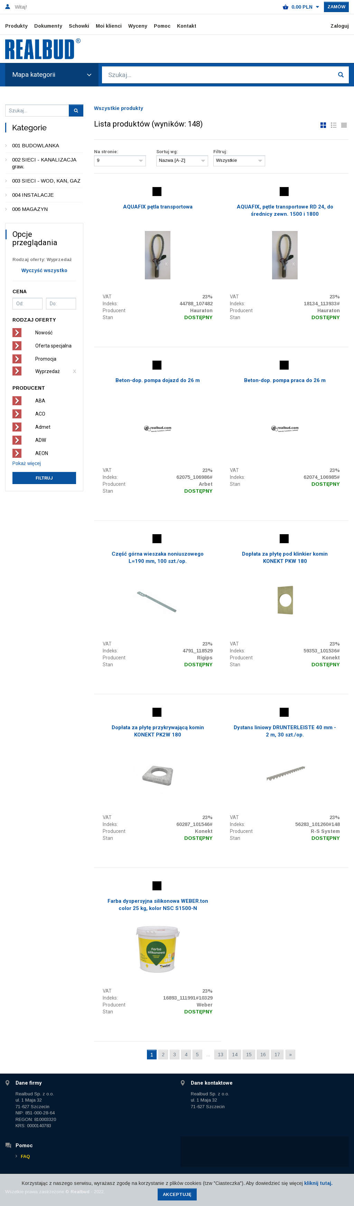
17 (277, 1054)
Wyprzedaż (47, 371)
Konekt (331, 657)
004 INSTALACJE (33, 195)
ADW (40, 440)
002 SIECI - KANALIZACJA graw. (44, 163)
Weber (205, 1005)
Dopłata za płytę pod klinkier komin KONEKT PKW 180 (285, 557)
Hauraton (201, 310)
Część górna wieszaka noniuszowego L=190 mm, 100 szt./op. (158, 557)
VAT (107, 296)
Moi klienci (109, 26)
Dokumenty (48, 26)
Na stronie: (106, 151)
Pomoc (162, 26)
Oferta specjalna (53, 346)
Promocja (45, 359)
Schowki (79, 26)
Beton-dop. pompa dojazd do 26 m (157, 380)
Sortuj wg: (167, 151)
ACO (40, 414)
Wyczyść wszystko (44, 270)
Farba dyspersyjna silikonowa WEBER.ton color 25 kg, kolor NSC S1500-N (158, 904)
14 (234, 1054)
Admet (42, 427)
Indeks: (110, 303)
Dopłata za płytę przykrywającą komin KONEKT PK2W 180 (158, 731)
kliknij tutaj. (318, 1183)
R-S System (325, 831)
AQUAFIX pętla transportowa (158, 207)
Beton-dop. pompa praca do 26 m (285, 380)
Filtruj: (220, 151)
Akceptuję (177, 1194)
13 (220, 1054)
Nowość (44, 332)
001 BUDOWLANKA (35, 145)
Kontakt (186, 26)
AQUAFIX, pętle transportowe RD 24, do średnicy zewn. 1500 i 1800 (285, 210)
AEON (41, 453)
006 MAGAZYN (30, 209)
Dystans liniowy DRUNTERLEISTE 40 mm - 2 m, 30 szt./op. (285, 731)
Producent (114, 310)
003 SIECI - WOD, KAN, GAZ (46, 181)
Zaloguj (339, 26)
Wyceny (137, 26)
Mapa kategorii (52, 74)
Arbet (206, 484)
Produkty (16, 26)
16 (263, 1054)
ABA (40, 400)
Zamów (336, 6)
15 (249, 1054)
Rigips (205, 657)
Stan (108, 317)
